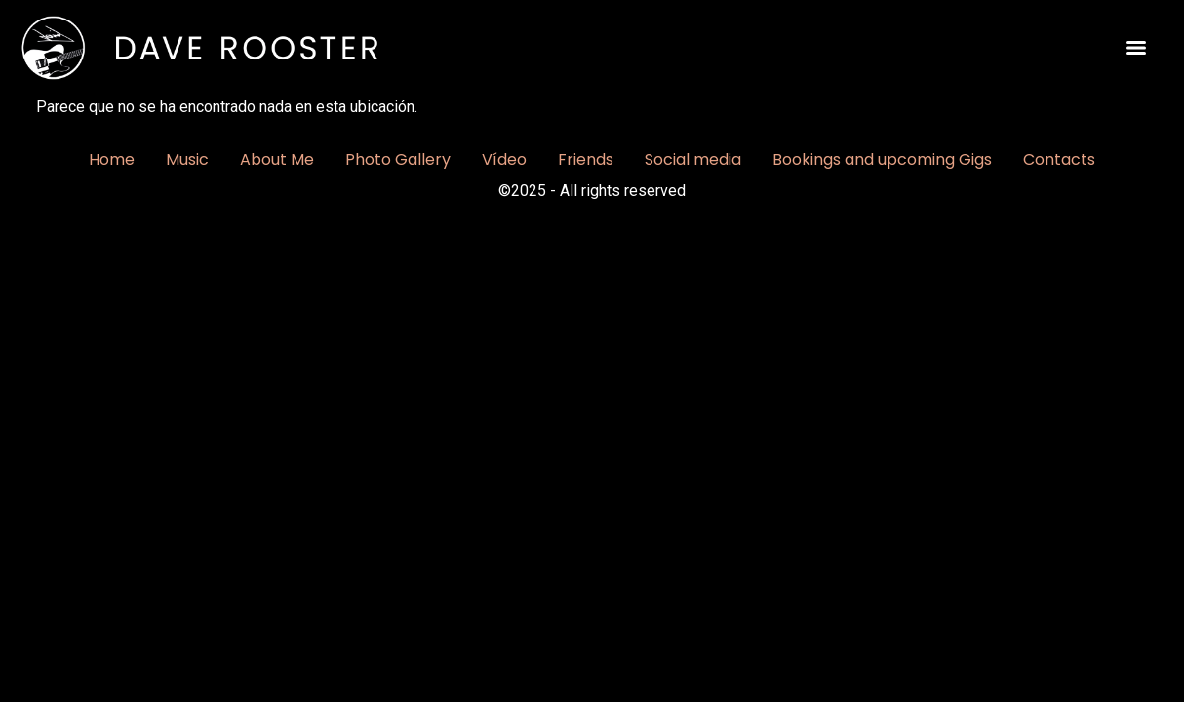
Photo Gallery (398, 159)
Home (112, 159)
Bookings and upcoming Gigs (882, 159)
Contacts (1059, 159)
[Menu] (1136, 47)
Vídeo (504, 159)
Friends (585, 159)
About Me (277, 159)
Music (187, 159)
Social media (693, 159)
